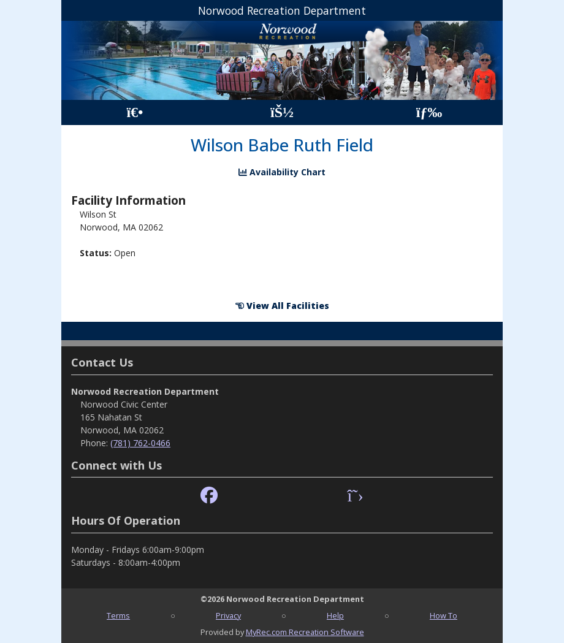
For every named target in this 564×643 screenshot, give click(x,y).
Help (335, 615)
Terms (118, 615)
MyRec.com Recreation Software (305, 631)
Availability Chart (282, 172)
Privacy (228, 615)
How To (443, 615)
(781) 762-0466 (140, 443)
